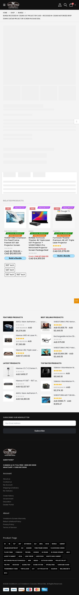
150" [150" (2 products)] (14, 543)
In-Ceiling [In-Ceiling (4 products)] (45, 552)
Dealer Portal (8, 504)
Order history (8, 495)
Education (7, 501)
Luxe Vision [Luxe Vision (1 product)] (40, 556)
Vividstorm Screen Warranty (14, 518)
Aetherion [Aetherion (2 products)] (27, 543)
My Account (7, 484)
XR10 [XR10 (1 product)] (5, 572)
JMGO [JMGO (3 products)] (68, 552)
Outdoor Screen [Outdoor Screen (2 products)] (47, 560)
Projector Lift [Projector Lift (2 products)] (61, 560)
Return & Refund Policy (12, 521)
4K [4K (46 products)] (9, 543)
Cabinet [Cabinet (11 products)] (62, 543)
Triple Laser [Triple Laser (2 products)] (25, 568)
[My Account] (60, 5)
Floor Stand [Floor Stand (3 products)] (8, 552)
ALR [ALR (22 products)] (35, 543)
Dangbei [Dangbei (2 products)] (29, 547)
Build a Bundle (15, 258)
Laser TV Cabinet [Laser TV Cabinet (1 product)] (10, 556)
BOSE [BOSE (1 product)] (47, 543)
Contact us (7, 481)
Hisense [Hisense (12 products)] (36, 552)
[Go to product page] (15, 217)
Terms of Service (10, 527)
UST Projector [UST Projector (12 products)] (42, 568)
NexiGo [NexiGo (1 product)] (36, 560)
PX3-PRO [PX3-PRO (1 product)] (7, 564)
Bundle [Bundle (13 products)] (54, 543)
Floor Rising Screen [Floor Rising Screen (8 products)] (57, 547)
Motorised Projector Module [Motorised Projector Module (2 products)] (14, 560)
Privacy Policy (8, 524)
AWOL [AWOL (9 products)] (41, 543)
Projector (56, 231)
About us (6, 479)
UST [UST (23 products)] (33, 568)
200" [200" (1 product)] (19, 543)
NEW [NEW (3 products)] (29, 560)
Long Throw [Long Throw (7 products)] (29, 556)
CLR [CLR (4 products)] (22, 547)
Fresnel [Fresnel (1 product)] (28, 552)
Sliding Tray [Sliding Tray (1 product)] (26, 564)
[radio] (10, 265)
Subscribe (39, 430)
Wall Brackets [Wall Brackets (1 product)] (65, 568)
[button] (5, 5)
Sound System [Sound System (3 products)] (38, 564)
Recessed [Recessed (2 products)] (16, 564)
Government (8, 498)
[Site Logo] (13, 4)
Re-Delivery (8, 490)
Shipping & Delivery (11, 487)
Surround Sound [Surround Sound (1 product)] (63, 564)
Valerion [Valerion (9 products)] (54, 568)
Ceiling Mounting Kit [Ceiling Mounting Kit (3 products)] (11, 547)
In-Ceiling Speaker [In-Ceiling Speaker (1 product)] (57, 552)
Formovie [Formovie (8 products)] (19, 552)
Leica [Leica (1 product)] (20, 556)
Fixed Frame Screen (10, 231)
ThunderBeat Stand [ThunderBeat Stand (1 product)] (11, 568)
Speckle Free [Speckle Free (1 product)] (50, 564)
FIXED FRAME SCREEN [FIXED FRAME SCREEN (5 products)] (41, 547)
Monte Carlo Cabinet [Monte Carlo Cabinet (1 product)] (53, 556)
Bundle (31, 231)
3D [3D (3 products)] (5, 543)
